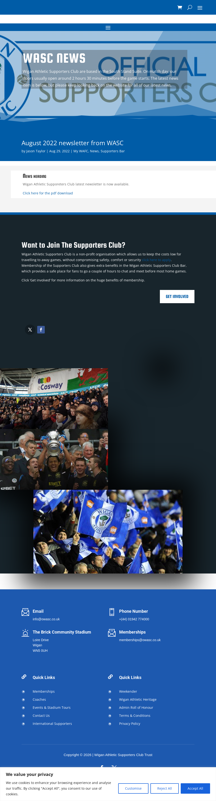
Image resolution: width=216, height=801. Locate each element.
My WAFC (80, 151)
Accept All (195, 788)
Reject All (164, 788)
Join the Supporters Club (90, 102)
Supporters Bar (113, 151)
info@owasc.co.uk (46, 619)
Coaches (39, 699)
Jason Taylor (35, 151)
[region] (108, 784)
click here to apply (156, 260)
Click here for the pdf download (48, 193)
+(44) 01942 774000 (134, 619)
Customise (133, 788)
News (94, 151)
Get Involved (177, 296)
